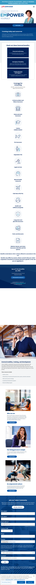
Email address (5, 522)
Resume (3, 539)
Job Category (4, 550)
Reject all (30, 582)
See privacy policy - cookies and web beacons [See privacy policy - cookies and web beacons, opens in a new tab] (15, 579)
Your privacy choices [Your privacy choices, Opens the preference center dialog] (6, 582)
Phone (2, 534)
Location (3, 556)
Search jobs (18, 25)
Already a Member (18, 507)
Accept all (21, 582)
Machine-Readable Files (20, 283)
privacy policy (32, 567)
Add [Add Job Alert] (5, 562)
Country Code (4, 528)
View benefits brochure (19, 277)
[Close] (33, 576)
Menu (34, 6)
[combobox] (18, 558)
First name (4, 511)
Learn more (12, 422)
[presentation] (9, 573)
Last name (4, 516)
